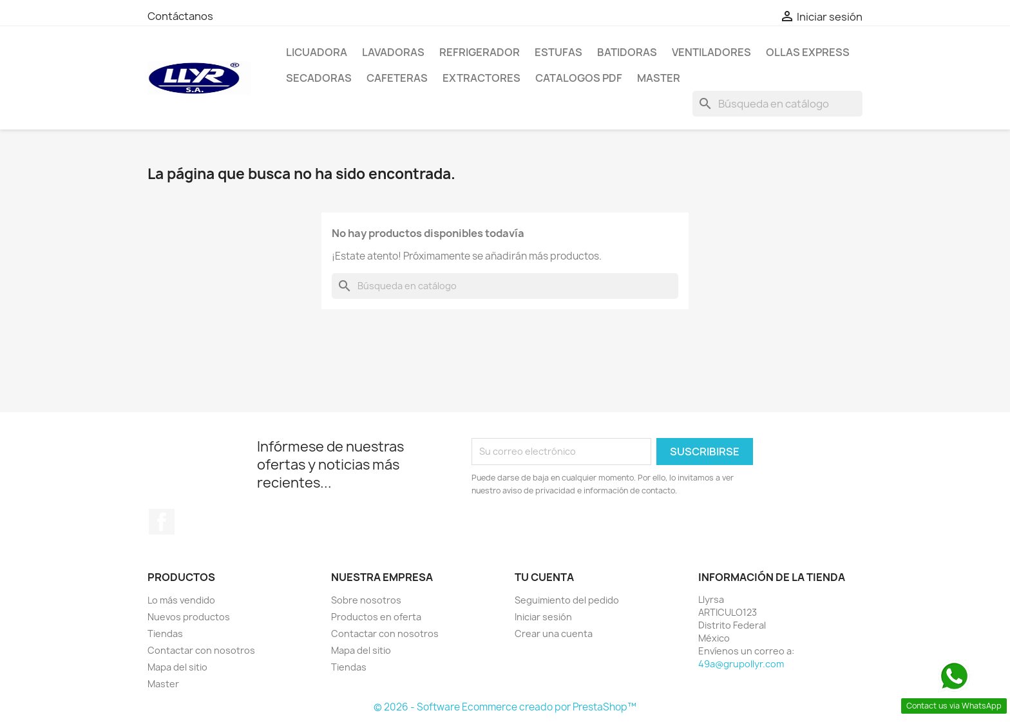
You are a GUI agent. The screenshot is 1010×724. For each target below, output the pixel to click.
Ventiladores (711, 52)
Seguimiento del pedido (567, 600)
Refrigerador (479, 52)
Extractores (481, 78)
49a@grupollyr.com (741, 664)
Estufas (558, 52)
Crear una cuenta (554, 633)
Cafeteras (397, 78)
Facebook (162, 522)
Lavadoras (393, 52)
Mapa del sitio (177, 667)
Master (658, 78)
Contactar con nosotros (201, 650)
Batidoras (627, 52)
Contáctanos (180, 16)
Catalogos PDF (578, 78)
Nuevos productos (189, 617)
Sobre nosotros (366, 600)
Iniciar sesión (543, 617)
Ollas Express (808, 52)
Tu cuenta (544, 577)
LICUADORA (316, 52)
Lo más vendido (181, 600)
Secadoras (319, 78)
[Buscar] (777, 104)
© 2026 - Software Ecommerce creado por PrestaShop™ (505, 707)
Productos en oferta (376, 617)
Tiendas (165, 633)
